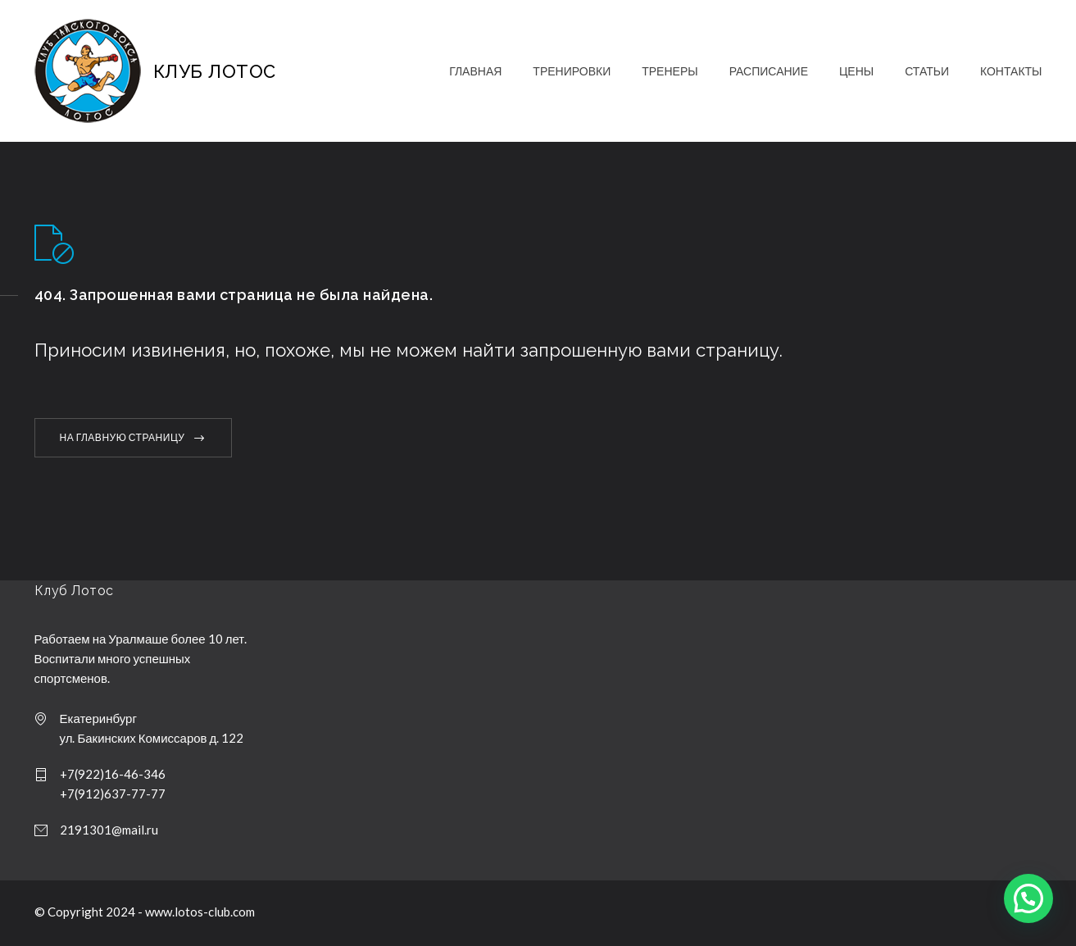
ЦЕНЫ (856, 71)
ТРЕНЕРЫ (669, 71)
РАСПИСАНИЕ (768, 71)
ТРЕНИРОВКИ (572, 71)
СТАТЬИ (927, 71)
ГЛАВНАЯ (475, 71)
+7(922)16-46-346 (113, 773)
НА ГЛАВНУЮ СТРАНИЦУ (122, 437)
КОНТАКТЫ (1011, 71)
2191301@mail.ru (109, 829)
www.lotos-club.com (200, 911)
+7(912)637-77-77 (113, 793)
